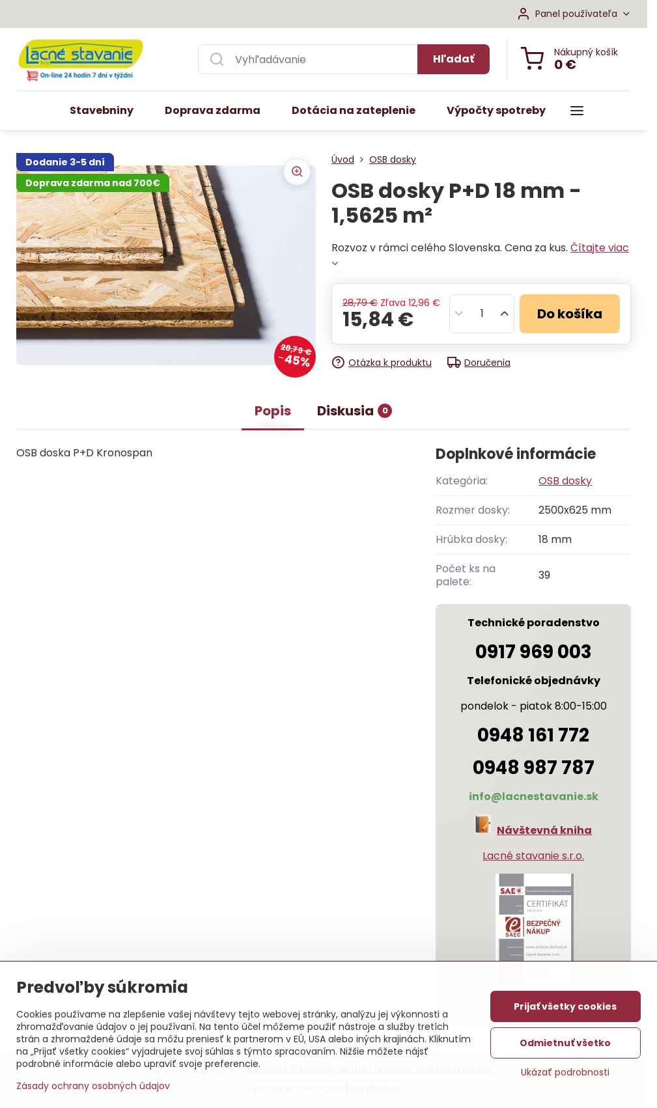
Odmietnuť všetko (565, 1049)
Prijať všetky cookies (565, 1012)
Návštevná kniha (544, 830)
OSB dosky (565, 480)
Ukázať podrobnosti (565, 1079)
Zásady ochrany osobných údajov (93, 1092)
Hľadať (453, 58)
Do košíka (569, 314)
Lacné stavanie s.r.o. (533, 855)
